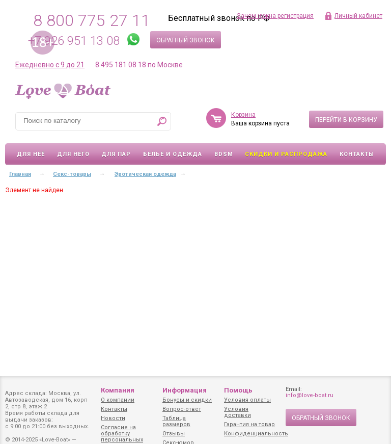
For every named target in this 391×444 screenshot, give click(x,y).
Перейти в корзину (346, 119)
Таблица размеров (176, 421)
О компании (117, 400)
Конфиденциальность (256, 433)
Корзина (243, 114)
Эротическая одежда (145, 174)
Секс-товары (72, 174)
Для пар (116, 154)
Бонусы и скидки (187, 400)
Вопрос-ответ (181, 409)
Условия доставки (237, 412)
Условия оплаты (247, 400)
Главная (20, 174)
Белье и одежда (172, 154)
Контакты (357, 154)
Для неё (31, 154)
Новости (113, 418)
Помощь (238, 390)
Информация (184, 390)
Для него (73, 154)
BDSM (223, 154)
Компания (117, 390)
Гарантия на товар (249, 424)
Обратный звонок (185, 40)
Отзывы (173, 433)
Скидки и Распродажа (286, 154)
